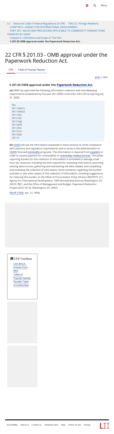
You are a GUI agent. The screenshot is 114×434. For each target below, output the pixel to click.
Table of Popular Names (31, 69)
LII (8, 23)
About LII (24, 424)
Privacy (87, 424)
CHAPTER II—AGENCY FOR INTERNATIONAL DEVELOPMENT (44, 27)
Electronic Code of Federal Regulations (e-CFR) (39, 23)
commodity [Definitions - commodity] (33, 152)
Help (63, 424)
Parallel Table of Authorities (21, 283)
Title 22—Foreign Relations (83, 23)
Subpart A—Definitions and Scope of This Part (36, 37)
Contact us (37, 424)
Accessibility (12, 424)
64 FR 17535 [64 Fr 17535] (17, 192)
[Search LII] (94, 5)
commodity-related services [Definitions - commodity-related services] (75, 155)
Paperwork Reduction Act (74, 85)
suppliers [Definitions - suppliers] (95, 152)
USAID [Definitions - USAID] (16, 145)
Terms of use (74, 424)
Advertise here (51, 424)
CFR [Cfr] (11, 69)
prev (97, 77)
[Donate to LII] (87, 5)
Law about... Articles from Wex (20, 267)
